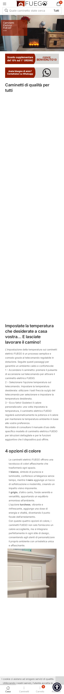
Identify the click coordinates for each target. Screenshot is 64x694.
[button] (54, 4)
